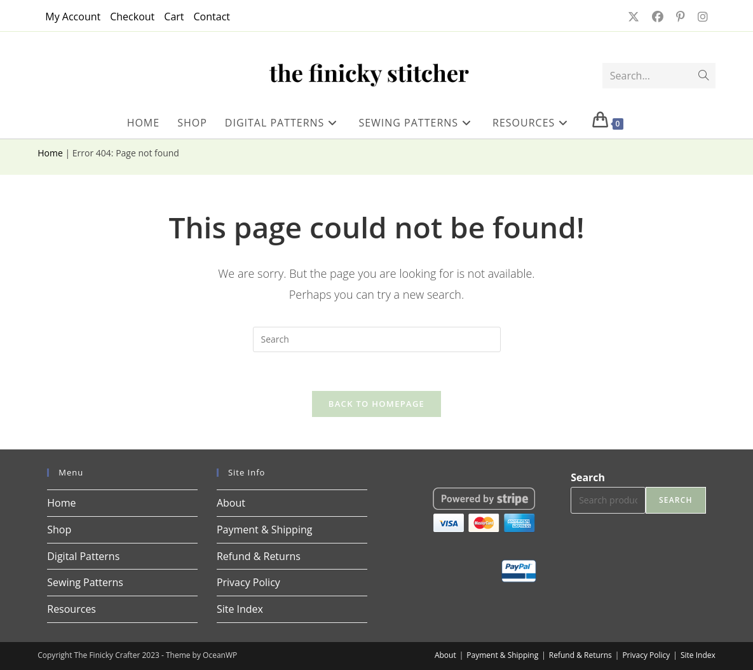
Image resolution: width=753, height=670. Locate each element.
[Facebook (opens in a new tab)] (656, 16)
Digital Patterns (83, 556)
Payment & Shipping (265, 530)
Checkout (132, 17)
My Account (72, 17)
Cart (174, 17)
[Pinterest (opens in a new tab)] (679, 16)
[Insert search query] (377, 339)
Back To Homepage (376, 403)
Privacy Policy (248, 582)
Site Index (240, 609)
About (231, 503)
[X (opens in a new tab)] (632, 16)
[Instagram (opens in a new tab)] (699, 16)
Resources (71, 609)
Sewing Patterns (85, 582)
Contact (212, 17)
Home (50, 153)
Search (588, 477)
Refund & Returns (259, 556)
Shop (59, 530)
